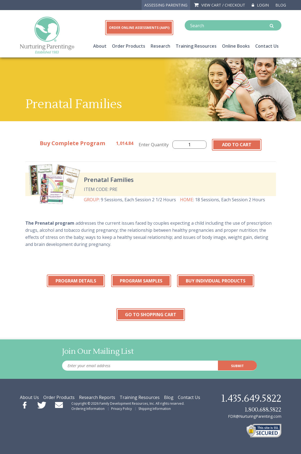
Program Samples (141, 281)
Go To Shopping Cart (150, 315)
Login (260, 5)
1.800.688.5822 (263, 409)
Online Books (236, 46)
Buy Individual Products (215, 281)
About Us (29, 397)
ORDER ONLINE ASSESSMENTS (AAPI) (139, 27)
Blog (280, 5)
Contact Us (267, 46)
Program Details (76, 281)
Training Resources (196, 46)
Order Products (128, 46)
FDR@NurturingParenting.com (254, 416)
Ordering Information (88, 408)
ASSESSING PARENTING (165, 5)
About (100, 46)
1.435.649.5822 (251, 398)
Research (160, 46)
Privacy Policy (121, 408)
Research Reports (97, 397)
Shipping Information (154, 408)
